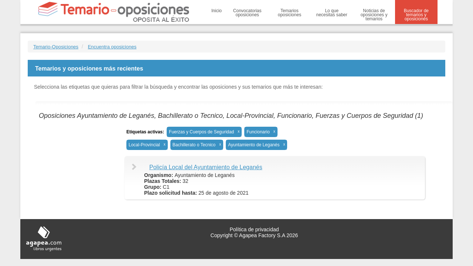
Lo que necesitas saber (331, 12)
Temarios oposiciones (289, 12)
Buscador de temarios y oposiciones (416, 14)
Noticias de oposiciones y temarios (374, 14)
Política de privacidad (254, 229)
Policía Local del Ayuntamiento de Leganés (205, 167)
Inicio (216, 10)
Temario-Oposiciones (55, 47)
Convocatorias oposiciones (247, 12)
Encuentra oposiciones (112, 47)
